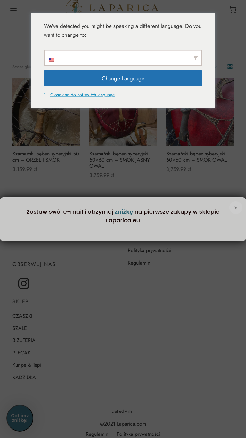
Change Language (123, 78)
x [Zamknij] (236, 207)
